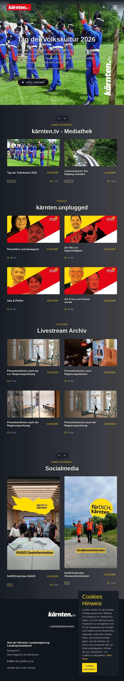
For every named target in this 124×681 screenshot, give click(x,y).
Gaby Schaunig (39, 68)
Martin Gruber (55, 68)
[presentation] (60, 118)
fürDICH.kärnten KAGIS (21, 576)
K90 (28, 68)
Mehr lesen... (64, 659)
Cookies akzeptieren (71, 666)
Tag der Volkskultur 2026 (22, 172)
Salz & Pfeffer (15, 300)
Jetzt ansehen (34, 82)
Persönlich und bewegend (23, 249)
